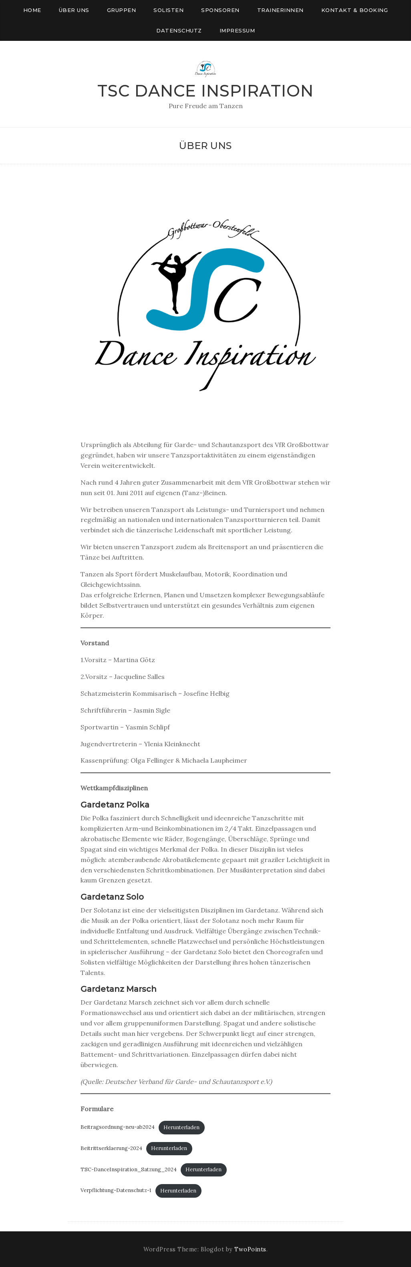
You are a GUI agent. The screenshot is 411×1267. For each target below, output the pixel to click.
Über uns (74, 10)
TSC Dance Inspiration (205, 91)
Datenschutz (179, 30)
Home (32, 10)
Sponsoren (220, 10)
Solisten (168, 10)
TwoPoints (250, 1249)
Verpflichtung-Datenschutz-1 (116, 1190)
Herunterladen (181, 1127)
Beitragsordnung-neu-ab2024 (118, 1127)
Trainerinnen (280, 10)
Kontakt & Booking (354, 10)
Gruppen (121, 10)
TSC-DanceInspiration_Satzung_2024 (129, 1169)
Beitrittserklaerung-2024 (111, 1148)
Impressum (237, 30)
